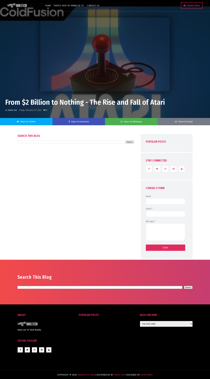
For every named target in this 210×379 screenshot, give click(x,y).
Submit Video (193, 5)
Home (48, 5)
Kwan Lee (12, 110)
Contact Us (93, 5)
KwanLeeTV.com (86, 374)
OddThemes (147, 374)
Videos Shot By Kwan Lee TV (69, 5)
